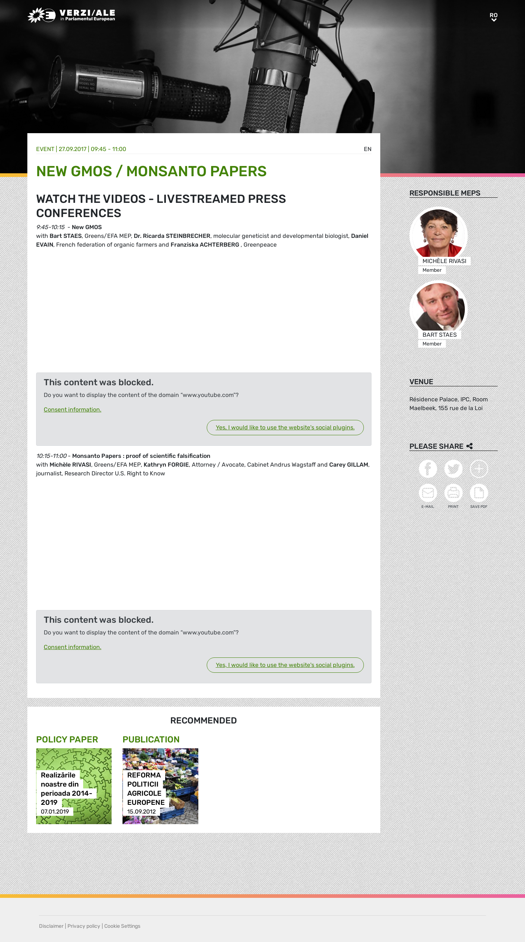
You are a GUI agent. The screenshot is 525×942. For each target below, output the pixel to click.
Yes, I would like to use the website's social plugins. (285, 427)
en (368, 149)
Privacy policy (83, 926)
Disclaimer (51, 926)
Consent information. (72, 409)
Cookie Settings (122, 926)
